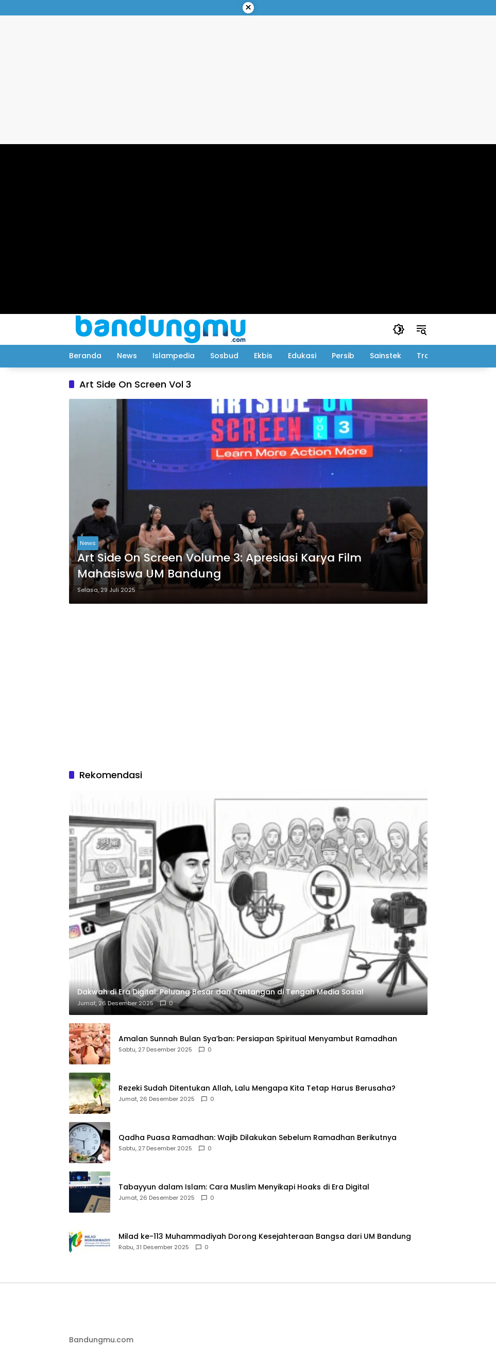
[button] (398, 329)
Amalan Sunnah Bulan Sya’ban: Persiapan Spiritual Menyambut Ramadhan (257, 1039)
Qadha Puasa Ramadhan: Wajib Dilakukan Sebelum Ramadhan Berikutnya (257, 1138)
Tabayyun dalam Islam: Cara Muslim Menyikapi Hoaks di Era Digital (243, 1187)
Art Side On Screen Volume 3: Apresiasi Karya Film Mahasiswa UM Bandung (219, 566)
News (88, 543)
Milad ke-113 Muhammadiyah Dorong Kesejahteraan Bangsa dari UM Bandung (264, 1236)
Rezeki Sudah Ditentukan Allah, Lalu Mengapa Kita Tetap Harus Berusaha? (257, 1088)
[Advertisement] (248, 686)
